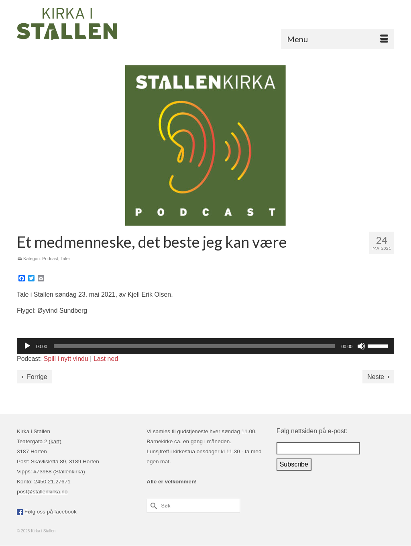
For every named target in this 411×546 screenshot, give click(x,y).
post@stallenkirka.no (42, 492)
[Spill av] (27, 346)
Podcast (50, 258)
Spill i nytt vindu (66, 358)
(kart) (55, 441)
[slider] (194, 346)
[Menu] (337, 39)
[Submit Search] (152, 506)
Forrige (37, 376)
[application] (205, 346)
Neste (375, 376)
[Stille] (361, 346)
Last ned (106, 358)
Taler (65, 258)
